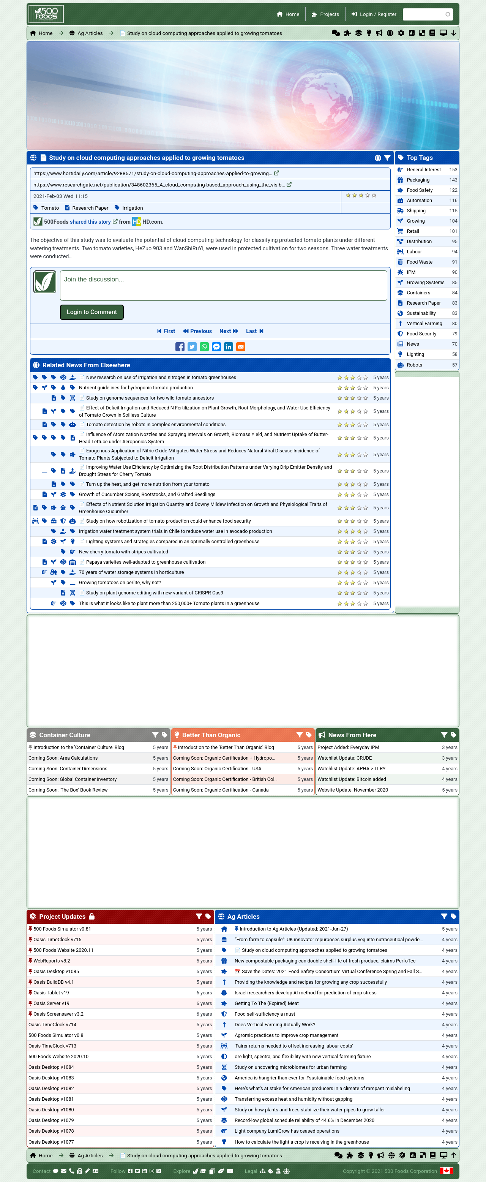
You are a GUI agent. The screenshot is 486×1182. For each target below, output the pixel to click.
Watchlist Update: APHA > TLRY (351, 768)
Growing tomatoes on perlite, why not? (120, 582)
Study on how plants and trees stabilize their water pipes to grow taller (310, 1109)
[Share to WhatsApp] (204, 346)
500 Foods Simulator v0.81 (62, 929)
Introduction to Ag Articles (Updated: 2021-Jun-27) (294, 929)
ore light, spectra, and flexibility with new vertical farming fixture (303, 1056)
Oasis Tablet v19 (51, 993)
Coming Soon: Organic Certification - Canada (221, 790)
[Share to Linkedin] (228, 346)
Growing (416, 221)
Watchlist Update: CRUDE (344, 758)
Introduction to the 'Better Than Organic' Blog (226, 747)
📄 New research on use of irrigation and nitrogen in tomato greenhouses (157, 377)
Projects (329, 14)
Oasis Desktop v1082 (51, 1088)
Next (225, 331)
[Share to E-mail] (240, 346)
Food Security (421, 334)
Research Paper (91, 208)
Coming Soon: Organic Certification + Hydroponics (227, 758)
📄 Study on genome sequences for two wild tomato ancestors (146, 398)
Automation (419, 200)
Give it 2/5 (355, 195)
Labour (414, 251)
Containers (419, 293)
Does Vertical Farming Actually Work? (275, 1024)
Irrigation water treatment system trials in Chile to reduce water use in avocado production (175, 531)
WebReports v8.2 (51, 961)
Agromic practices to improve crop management (286, 1035)
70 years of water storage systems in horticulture (131, 572)
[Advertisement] (427, 491)
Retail (413, 231)
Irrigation (133, 208)
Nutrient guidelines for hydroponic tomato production (136, 387)
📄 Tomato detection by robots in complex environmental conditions (152, 424)
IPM (411, 272)
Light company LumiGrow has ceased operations (287, 1131)
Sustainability (421, 313)
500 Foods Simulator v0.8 (56, 1035)
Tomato (50, 208)
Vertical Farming (424, 323)
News (413, 344)
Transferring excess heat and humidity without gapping (293, 1099)
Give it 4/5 (367, 195)
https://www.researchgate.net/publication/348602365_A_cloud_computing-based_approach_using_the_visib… (162, 185)
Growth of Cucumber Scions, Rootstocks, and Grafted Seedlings (147, 494)
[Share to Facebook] (180, 346)
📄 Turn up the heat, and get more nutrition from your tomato (144, 484)
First (169, 331)
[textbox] (223, 286)
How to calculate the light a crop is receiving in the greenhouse (302, 1142)
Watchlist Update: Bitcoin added (351, 779)
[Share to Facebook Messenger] (216, 346)
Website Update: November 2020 (352, 790)
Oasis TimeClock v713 (52, 1046)
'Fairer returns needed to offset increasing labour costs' (294, 1046)
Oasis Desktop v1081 (51, 1099)
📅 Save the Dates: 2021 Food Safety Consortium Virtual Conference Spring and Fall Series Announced (345, 971)
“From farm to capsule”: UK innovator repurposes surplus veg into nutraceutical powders (329, 939)
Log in (92, 312)
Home (293, 14)
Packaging (418, 180)
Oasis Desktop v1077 (51, 1142)
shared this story (94, 222)
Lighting (415, 354)
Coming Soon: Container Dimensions (67, 768)
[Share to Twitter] (192, 346)
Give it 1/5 (348, 195)
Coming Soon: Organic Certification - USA (217, 768)
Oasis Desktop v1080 (51, 1109)
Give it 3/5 (361, 195)
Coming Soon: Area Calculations (63, 758)
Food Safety (420, 190)
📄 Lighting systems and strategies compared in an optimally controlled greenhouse (169, 541)
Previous (201, 331)
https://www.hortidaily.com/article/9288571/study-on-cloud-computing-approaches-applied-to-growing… (156, 173)
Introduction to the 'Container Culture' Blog (78, 747)
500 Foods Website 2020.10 (58, 1056)
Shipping (416, 210)
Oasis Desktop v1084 (51, 1067)
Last (251, 331)
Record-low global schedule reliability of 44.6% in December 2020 (304, 1120)
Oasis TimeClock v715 (57, 939)
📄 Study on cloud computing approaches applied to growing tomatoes (201, 33)
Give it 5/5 (374, 195)
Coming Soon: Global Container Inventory (72, 779)
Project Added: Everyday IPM (348, 747)
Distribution (419, 241)
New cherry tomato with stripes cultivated (123, 552)
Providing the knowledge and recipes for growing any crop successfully (311, 982)
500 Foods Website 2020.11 (63, 950)
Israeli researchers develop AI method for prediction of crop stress (306, 993)
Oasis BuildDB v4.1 (53, 982)
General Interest (424, 169)
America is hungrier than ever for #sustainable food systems (299, 1078)
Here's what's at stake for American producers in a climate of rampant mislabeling (322, 1088)
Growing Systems (426, 282)
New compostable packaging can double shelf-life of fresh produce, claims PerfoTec (325, 961)
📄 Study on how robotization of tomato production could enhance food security (165, 521)
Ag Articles (90, 33)
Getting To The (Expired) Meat (267, 1003)
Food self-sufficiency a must (265, 1014)
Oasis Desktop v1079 (51, 1120)
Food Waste (419, 262)
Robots (414, 365)
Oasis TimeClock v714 (52, 1024)
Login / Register (378, 14)
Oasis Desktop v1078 (51, 1131)
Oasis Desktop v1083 (51, 1078)
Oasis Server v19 (51, 1003)
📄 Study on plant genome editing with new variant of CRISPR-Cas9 (151, 593)
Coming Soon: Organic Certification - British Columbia (230, 779)
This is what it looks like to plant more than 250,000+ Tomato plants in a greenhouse (169, 603)
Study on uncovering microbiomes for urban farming (291, 1067)
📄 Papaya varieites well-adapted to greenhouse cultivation (142, 562)
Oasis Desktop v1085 (56, 971)
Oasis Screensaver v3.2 (58, 1014)
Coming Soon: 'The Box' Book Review (67, 790)
